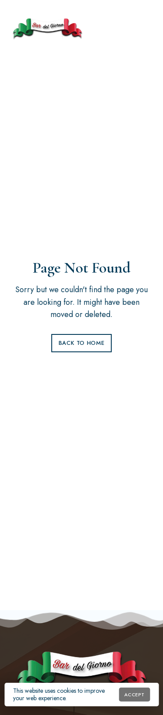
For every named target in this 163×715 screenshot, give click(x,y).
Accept (134, 694)
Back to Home (82, 343)
